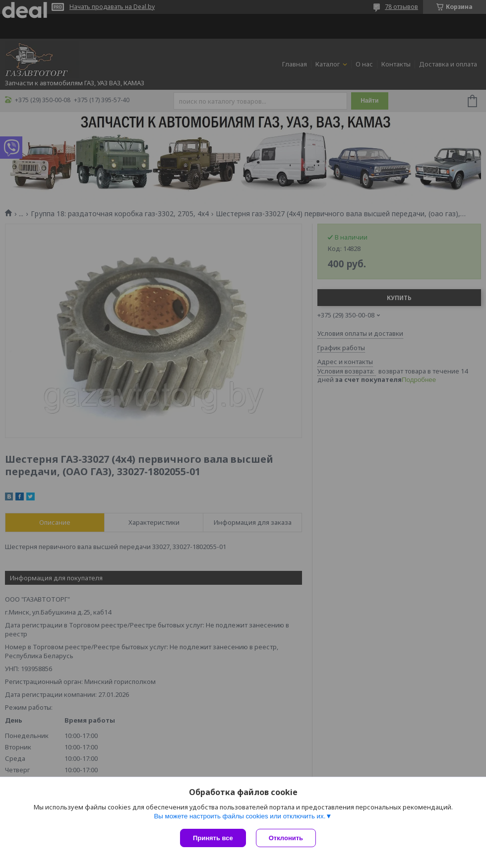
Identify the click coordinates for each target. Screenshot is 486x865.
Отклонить (286, 838)
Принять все (213, 838)
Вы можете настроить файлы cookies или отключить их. (239, 816)
